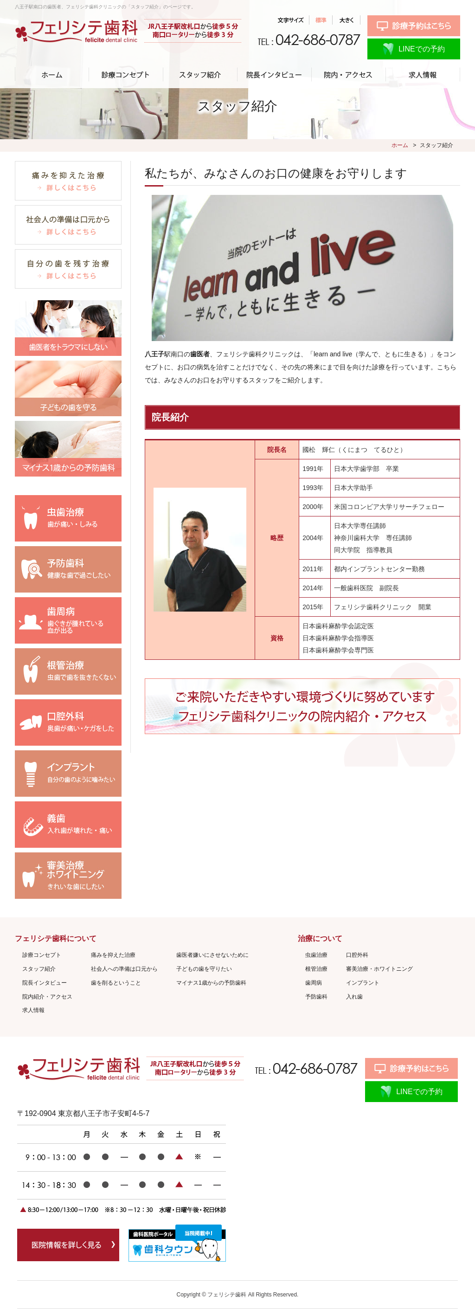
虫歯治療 (316, 955)
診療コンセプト (41, 955)
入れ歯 (354, 996)
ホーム (400, 145)
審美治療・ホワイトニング (379, 969)
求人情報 (33, 1010)
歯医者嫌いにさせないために (212, 955)
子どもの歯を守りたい (204, 969)
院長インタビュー (44, 983)
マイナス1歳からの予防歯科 (211, 983)
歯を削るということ (116, 983)
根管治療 (316, 969)
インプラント (362, 983)
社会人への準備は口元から (124, 969)
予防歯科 (316, 996)
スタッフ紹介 (39, 969)
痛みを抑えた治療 (113, 955)
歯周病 (313, 983)
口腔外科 (357, 955)
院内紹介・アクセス (47, 996)
